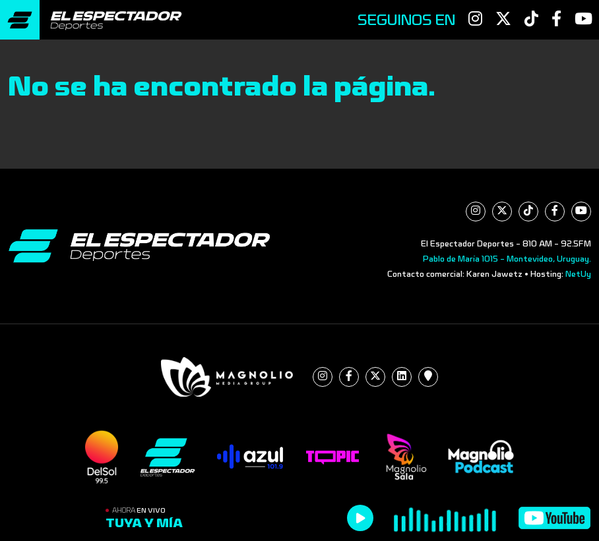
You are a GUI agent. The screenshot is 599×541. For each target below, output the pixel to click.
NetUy (578, 274)
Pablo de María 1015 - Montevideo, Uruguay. (507, 259)
